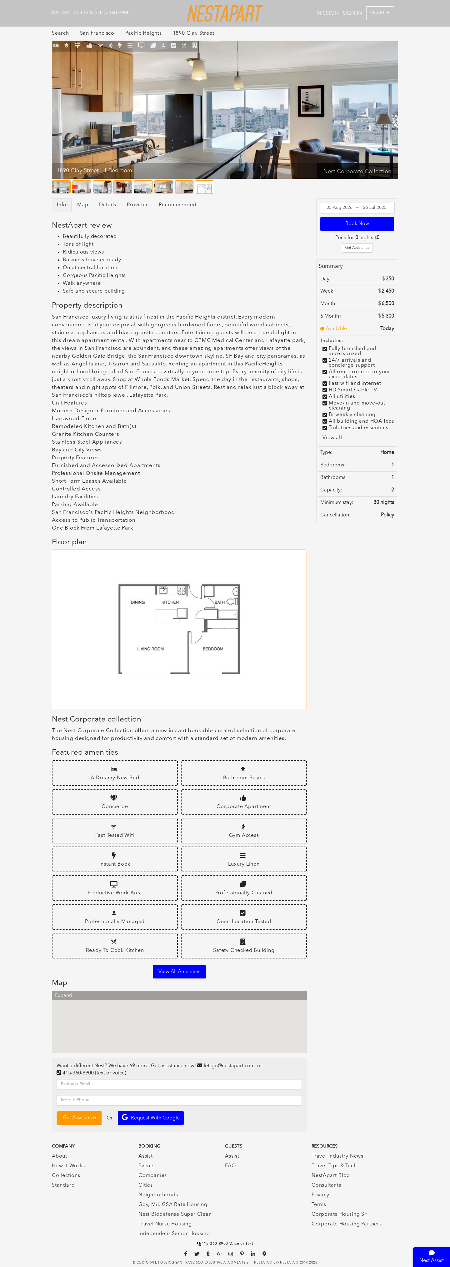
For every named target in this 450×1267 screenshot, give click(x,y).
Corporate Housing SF (340, 1214)
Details (108, 205)
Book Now (357, 223)
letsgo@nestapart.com (229, 1065)
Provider (137, 205)
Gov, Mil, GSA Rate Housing (173, 1204)
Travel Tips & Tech (334, 1166)
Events (146, 1166)
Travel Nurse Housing (165, 1224)
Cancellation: (335, 515)
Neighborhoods (158, 1195)
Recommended (178, 205)
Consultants (326, 1185)
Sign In (352, 13)
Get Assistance (357, 248)
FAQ (230, 1166)
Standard (63, 1185)
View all (332, 437)
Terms (319, 1204)
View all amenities (179, 971)
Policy (387, 515)
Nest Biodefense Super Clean (175, 1214)
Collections (66, 1175)
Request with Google (151, 1117)
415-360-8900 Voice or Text (225, 1244)
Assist (145, 1156)
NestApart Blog (331, 1175)
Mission (328, 13)
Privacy (320, 1195)
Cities (145, 1185)
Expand (63, 995)
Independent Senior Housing (174, 1233)
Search (380, 13)
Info (62, 205)
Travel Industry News (337, 1156)
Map (82, 205)
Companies (152, 1175)
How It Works (68, 1166)
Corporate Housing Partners (347, 1224)
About (59, 1156)
